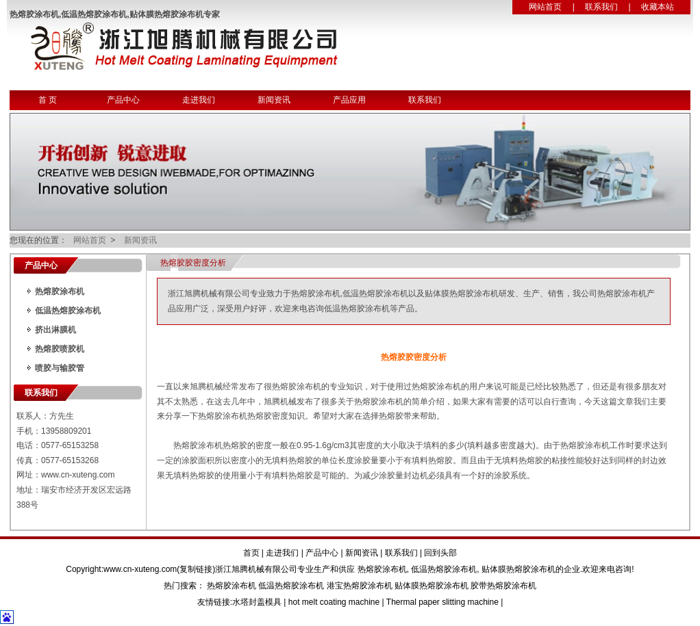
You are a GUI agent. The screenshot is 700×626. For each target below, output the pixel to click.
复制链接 (195, 569)
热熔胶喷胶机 (59, 349)
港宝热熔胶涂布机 (359, 585)
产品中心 (123, 100)
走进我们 (198, 100)
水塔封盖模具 (257, 602)
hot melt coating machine (333, 602)
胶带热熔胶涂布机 (503, 585)
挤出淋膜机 (55, 330)
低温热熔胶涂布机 (68, 310)
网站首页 (545, 7)
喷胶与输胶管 (59, 368)
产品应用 (349, 100)
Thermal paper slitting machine (442, 602)
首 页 (47, 100)
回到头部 (440, 553)
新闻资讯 (274, 100)
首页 (251, 553)
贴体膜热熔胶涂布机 (518, 569)
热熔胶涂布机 (59, 291)
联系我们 (601, 7)
